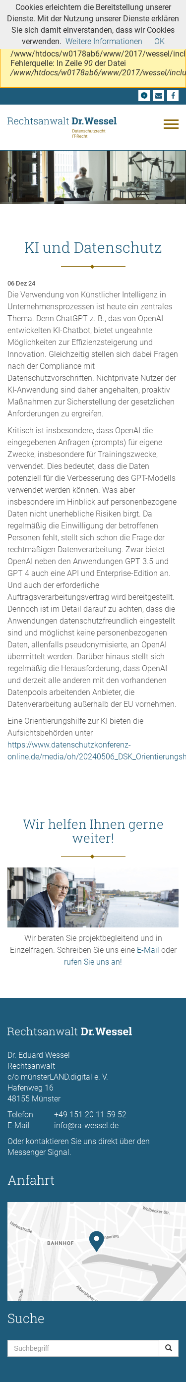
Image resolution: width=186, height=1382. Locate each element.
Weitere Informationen (103, 41)
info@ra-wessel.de (86, 1125)
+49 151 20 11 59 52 (90, 1114)
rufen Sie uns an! (93, 962)
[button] (14, 177)
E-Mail (148, 950)
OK (159, 41)
